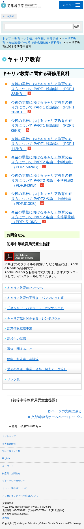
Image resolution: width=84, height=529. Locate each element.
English (10, 16)
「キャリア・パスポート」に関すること (35, 308)
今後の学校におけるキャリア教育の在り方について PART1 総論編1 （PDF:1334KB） (42, 89)
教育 (17, 38)
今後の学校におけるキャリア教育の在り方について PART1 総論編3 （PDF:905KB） (42, 126)
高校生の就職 (16, 338)
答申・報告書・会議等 (23, 359)
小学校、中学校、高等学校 (40, 38)
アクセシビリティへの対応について (20, 495)
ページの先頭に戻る (67, 411)
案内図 (5, 518)
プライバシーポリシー (13, 481)
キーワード (7, 466)
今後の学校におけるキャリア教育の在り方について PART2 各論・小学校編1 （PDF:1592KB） (42, 162)
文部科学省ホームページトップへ (56, 417)
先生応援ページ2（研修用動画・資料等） (35, 42)
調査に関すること (19, 349)
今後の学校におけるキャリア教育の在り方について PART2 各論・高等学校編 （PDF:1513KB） (43, 217)
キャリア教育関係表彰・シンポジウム (33, 318)
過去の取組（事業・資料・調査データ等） (37, 369)
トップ (6, 38)
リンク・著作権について (14, 488)
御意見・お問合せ (11, 473)
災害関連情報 (9, 444)
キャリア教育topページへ (25, 288)
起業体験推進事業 (19, 328)
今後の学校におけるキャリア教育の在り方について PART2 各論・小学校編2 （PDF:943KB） (42, 180)
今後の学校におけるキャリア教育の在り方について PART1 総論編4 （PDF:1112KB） (42, 144)
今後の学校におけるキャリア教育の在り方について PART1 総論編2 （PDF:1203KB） (42, 107)
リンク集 (13, 379)
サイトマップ (9, 436)
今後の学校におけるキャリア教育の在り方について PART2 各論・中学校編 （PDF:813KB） (41, 199)
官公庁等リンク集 (11, 451)
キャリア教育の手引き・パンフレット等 (35, 298)
